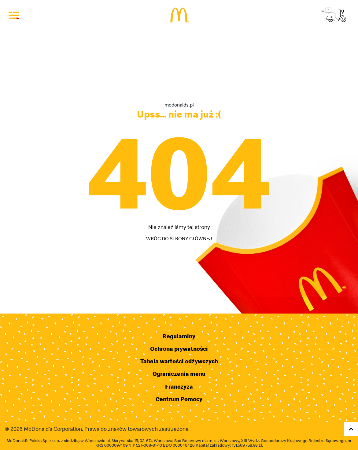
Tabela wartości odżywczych (179, 361)
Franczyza (179, 386)
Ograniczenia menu (179, 373)
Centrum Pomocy (179, 399)
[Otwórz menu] (14, 15)
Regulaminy (179, 336)
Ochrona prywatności (179, 348)
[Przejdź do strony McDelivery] (333, 15)
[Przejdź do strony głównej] (179, 15)
